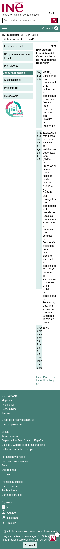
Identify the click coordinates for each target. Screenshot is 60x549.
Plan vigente (11, 65)
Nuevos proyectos (12, 424)
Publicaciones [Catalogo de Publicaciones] (9, 490)
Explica (6, 474)
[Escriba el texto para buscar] (27, 20)
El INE (5, 432)
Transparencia (10, 436)
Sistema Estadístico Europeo (18, 449)
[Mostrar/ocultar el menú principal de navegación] (5, 28)
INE (3, 35)
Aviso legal (8, 404)
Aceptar (30, 545)
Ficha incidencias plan (46, 380)
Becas (5, 465)
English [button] (53, 13)
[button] (49, 28)
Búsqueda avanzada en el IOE (17, 56)
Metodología (11, 96)
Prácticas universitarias (15, 461)
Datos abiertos (10, 486)
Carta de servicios (12, 494)
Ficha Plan (42, 377)
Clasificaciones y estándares (18, 420)
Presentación (11, 87)
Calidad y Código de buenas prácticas (23, 444)
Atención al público (12, 481)
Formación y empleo (13, 456)
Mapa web (7, 400)
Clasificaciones (12, 79)
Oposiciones (9, 469)
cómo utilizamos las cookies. (40, 539)
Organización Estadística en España (22, 440)
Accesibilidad (9, 409)
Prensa (6, 413)
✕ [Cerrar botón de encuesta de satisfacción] (57, 535)
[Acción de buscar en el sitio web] (54, 20)
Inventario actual (13, 46)
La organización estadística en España (24, 35)
